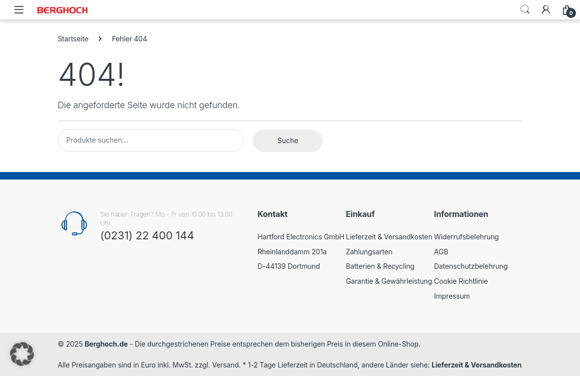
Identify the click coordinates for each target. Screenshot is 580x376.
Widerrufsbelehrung (466, 236)
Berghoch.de (105, 344)
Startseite (73, 38)
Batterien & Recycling (380, 266)
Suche (287, 140)
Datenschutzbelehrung (471, 266)
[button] (22, 354)
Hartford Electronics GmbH (301, 236)
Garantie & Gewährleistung (389, 281)
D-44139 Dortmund (289, 266)
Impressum (452, 296)
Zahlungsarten (369, 251)
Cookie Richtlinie (461, 281)
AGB (441, 251)
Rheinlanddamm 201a (292, 251)
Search (525, 9)
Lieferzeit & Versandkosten (389, 236)
